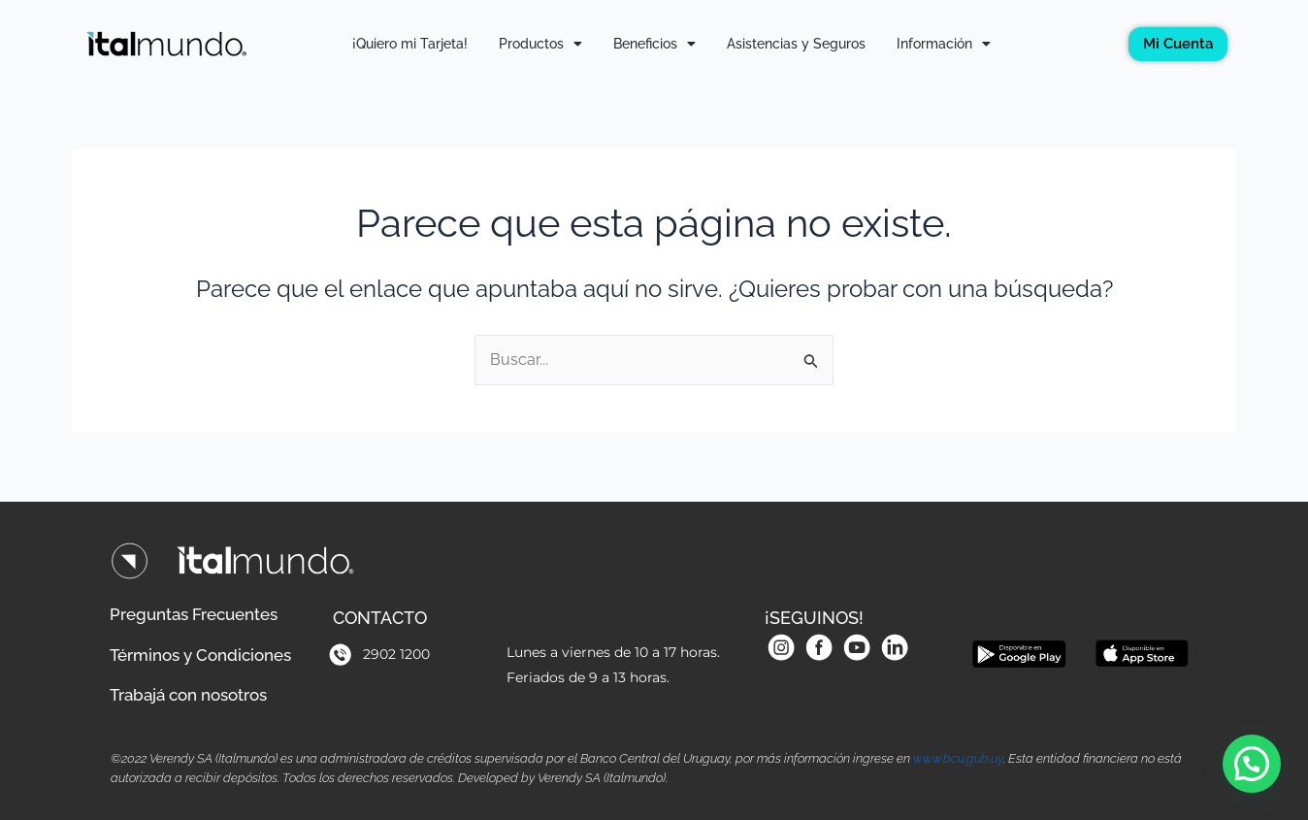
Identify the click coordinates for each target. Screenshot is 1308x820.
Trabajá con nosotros (196, 693)
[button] (1252, 764)
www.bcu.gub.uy (957, 758)
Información (944, 43)
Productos (540, 43)
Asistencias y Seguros (796, 43)
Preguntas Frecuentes (201, 608)
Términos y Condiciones (209, 650)
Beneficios (654, 43)
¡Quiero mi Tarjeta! (410, 43)
